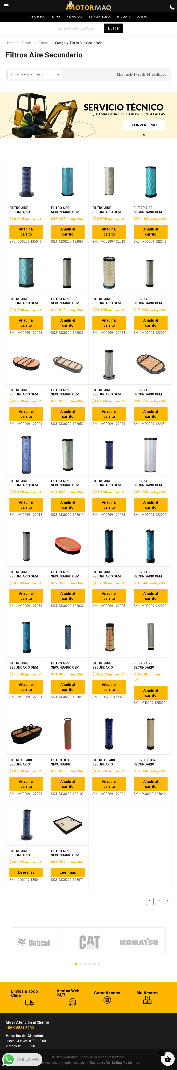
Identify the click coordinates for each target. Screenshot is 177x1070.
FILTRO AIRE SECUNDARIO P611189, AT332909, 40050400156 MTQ (107, 669)
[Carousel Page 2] (80, 964)
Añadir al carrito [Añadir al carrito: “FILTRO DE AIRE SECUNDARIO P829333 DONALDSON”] (150, 784)
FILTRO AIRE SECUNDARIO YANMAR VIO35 (145, 667)
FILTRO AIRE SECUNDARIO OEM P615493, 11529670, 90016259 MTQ (149, 396)
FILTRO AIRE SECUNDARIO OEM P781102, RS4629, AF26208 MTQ (148, 487)
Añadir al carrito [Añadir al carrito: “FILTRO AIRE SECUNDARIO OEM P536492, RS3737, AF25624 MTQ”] (109, 323)
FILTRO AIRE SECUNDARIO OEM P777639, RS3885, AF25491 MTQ (23, 487)
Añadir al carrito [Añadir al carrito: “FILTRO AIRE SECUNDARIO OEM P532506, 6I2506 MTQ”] (26, 323)
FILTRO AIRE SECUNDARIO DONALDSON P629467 (26, 855)
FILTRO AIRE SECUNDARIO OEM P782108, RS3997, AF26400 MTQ (23, 578)
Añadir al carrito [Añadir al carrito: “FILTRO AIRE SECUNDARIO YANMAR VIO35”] (150, 693)
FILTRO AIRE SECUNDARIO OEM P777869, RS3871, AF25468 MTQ (65, 487)
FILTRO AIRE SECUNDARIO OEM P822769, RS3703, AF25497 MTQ (106, 578)
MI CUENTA (123, 17)
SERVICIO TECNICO (100, 17)
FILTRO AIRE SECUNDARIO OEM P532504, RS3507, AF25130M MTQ (148, 214)
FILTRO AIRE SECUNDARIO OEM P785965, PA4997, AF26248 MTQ (65, 578)
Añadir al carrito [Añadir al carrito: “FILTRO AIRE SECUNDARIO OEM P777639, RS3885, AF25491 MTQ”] (26, 505)
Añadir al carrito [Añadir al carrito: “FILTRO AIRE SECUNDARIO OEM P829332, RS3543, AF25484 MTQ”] (150, 596)
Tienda (27, 43)
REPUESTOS (37, 17)
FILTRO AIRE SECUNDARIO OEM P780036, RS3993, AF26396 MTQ (106, 487)
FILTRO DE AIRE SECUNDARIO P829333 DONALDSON (150, 764)
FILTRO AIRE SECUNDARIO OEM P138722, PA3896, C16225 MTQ (106, 214)
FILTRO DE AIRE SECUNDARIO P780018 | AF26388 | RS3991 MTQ (66, 766)
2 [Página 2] (159, 901)
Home (10, 43)
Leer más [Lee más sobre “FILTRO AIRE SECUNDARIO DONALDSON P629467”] (26, 872)
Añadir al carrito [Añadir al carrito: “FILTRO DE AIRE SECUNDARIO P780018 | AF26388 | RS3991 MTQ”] (67, 784)
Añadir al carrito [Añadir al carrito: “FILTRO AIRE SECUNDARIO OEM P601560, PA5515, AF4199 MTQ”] (26, 414)
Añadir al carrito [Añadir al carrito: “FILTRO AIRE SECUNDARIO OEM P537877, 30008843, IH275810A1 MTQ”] (150, 323)
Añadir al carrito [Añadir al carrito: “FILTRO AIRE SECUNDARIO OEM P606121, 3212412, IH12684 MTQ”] (67, 414)
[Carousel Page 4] (89, 964)
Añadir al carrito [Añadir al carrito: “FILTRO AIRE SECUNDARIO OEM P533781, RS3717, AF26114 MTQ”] (67, 323)
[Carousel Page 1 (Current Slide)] (76, 964)
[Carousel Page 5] (94, 964)
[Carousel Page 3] (85, 964)
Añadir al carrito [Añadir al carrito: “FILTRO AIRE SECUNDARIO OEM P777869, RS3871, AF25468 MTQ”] (67, 505)
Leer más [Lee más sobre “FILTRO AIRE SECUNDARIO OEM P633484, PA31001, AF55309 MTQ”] (68, 872)
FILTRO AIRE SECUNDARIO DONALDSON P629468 (26, 212)
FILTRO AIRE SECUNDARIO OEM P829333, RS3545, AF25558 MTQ (23, 669)
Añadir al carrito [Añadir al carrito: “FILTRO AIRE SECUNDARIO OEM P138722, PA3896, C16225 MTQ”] (109, 232)
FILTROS (56, 17)
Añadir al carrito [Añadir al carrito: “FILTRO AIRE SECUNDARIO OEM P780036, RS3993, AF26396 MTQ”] (109, 505)
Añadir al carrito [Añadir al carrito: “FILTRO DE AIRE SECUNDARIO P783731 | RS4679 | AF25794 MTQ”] (109, 784)
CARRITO (141, 17)
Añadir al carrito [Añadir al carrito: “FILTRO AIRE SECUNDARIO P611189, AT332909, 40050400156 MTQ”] (109, 687)
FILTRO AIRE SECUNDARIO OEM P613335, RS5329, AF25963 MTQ (106, 396)
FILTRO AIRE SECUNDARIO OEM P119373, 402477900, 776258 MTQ (67, 214)
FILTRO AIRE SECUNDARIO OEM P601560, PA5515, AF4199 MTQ (23, 396)
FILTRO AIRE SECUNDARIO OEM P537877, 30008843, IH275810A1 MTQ (149, 305)
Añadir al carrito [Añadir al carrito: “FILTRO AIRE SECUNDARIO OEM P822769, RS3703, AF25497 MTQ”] (109, 596)
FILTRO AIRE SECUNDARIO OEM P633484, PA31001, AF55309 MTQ (65, 857)
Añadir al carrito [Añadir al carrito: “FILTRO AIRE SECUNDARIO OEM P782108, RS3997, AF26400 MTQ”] (26, 596)
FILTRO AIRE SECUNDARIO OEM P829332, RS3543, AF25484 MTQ (148, 578)
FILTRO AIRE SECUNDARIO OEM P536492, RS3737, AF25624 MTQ (106, 305)
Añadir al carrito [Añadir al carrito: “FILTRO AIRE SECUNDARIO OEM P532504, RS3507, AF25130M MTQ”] (150, 232)
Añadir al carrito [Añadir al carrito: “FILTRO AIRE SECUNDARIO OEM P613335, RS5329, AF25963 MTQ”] (109, 414)
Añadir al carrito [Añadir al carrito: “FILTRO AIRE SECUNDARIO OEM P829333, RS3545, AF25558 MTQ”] (26, 687)
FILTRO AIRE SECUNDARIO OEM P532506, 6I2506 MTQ (26, 303)
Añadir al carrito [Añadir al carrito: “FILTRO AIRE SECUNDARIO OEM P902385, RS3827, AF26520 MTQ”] (67, 687)
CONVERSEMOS (144, 126)
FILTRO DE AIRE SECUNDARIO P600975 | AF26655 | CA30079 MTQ (24, 766)
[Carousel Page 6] (99, 964)
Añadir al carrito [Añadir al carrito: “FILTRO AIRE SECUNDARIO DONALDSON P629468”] (26, 232)
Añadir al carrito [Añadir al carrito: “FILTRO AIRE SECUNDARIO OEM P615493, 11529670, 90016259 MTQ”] (150, 414)
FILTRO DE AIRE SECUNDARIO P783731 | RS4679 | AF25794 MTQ (106, 766)
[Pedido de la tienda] (34, 74)
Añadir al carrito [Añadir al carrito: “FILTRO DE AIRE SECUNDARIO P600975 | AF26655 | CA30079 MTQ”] (26, 784)
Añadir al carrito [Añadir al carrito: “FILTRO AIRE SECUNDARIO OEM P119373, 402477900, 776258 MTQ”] (67, 232)
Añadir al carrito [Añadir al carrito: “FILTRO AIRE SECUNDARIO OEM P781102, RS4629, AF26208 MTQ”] (150, 505)
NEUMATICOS (75, 17)
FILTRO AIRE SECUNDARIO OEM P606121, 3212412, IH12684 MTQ (65, 396)
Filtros (43, 43)
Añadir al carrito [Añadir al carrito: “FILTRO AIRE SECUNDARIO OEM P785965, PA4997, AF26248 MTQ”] (67, 596)
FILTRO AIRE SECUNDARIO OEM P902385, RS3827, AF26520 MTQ (65, 669)
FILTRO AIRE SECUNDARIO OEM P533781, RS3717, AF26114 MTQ (65, 305)
